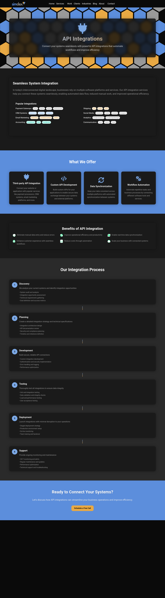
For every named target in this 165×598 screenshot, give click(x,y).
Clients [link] (77, 3)
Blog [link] (95, 3)
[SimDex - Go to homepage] (18, 4)
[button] (26, 188)
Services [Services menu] (60, 3)
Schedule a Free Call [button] (82, 508)
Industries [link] (86, 3)
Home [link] (51, 3)
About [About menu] (101, 3)
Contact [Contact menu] (111, 3)
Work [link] (69, 3)
